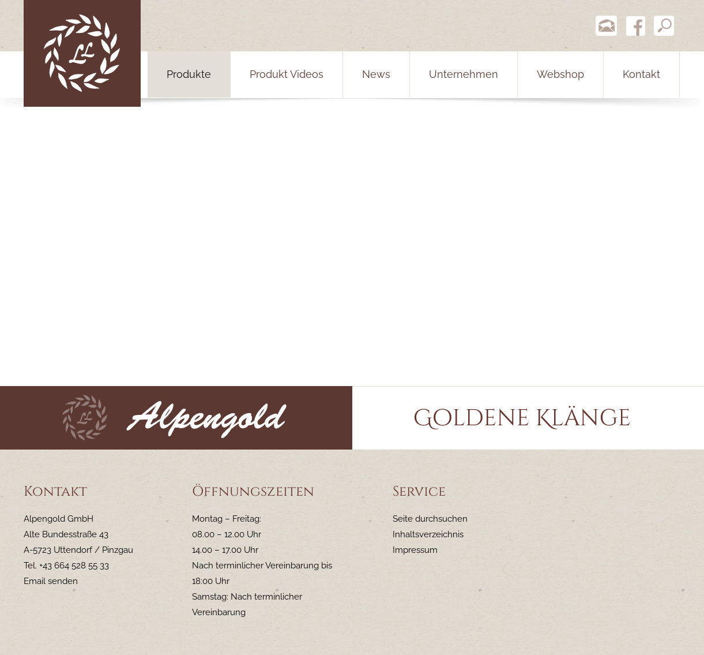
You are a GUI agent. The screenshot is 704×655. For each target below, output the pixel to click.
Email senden (51, 581)
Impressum (415, 550)
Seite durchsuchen (430, 519)
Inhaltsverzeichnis (428, 534)
